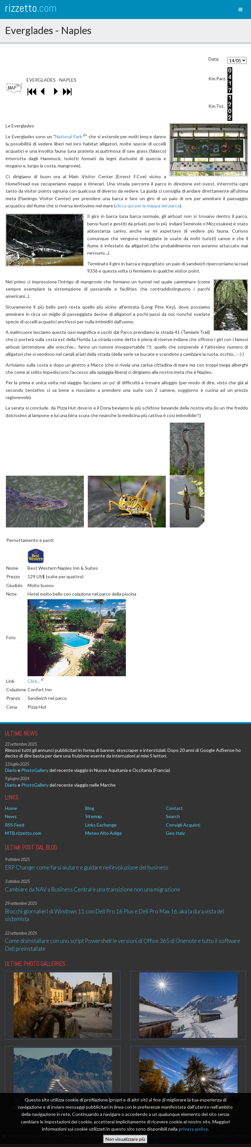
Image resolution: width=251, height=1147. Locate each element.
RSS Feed (14, 825)
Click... (34, 681)
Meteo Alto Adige (103, 833)
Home (11, 808)
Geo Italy (175, 833)
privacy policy (193, 1129)
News (11, 816)
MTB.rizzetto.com (23, 833)
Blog (89, 808)
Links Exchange (101, 825)
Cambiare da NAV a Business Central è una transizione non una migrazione (92, 889)
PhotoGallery (34, 770)
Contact (174, 808)
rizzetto (31, 8)
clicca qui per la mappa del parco (147, 205)
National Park (69, 136)
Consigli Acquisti (183, 825)
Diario (11, 770)
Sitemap (93, 816)
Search (173, 816)
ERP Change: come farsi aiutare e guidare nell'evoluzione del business (86, 867)
